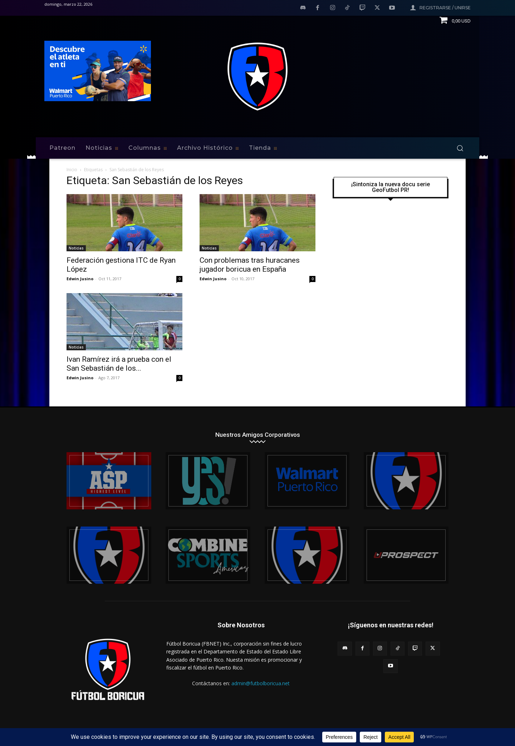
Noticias (76, 248)
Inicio (72, 170)
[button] (460, 148)
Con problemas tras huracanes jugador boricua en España (250, 264)
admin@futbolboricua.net (260, 683)
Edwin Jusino (80, 278)
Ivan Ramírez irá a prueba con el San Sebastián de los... (119, 363)
